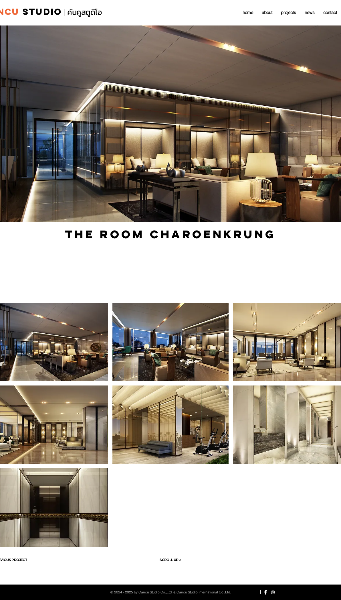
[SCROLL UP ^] (170, 560)
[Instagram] (273, 592)
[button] (170, 342)
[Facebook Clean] (265, 592)
